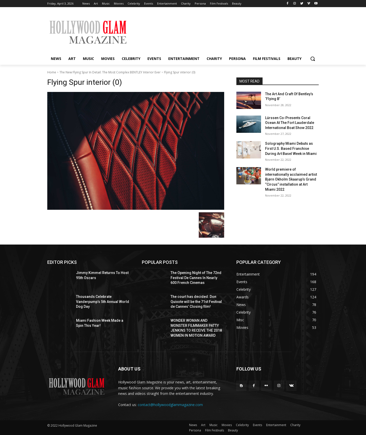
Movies (227, 425)
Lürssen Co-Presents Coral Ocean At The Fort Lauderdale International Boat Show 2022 (289, 123)
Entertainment (276, 425)
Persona (195, 430)
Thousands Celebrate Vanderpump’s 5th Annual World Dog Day (102, 302)
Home (51, 72)
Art (203, 425)
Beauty (233, 430)
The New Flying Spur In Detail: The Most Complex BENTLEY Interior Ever (110, 72)
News (193, 425)
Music (213, 425)
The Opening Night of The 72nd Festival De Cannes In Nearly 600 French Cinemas (196, 278)
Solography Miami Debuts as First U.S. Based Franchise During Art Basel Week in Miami (291, 148)
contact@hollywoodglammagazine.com (170, 404)
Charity (295, 425)
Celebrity (242, 425)
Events (257, 425)
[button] (313, 59)
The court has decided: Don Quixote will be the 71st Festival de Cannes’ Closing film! (196, 302)
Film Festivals (214, 430)
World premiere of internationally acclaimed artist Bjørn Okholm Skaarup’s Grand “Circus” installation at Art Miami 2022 (291, 179)
